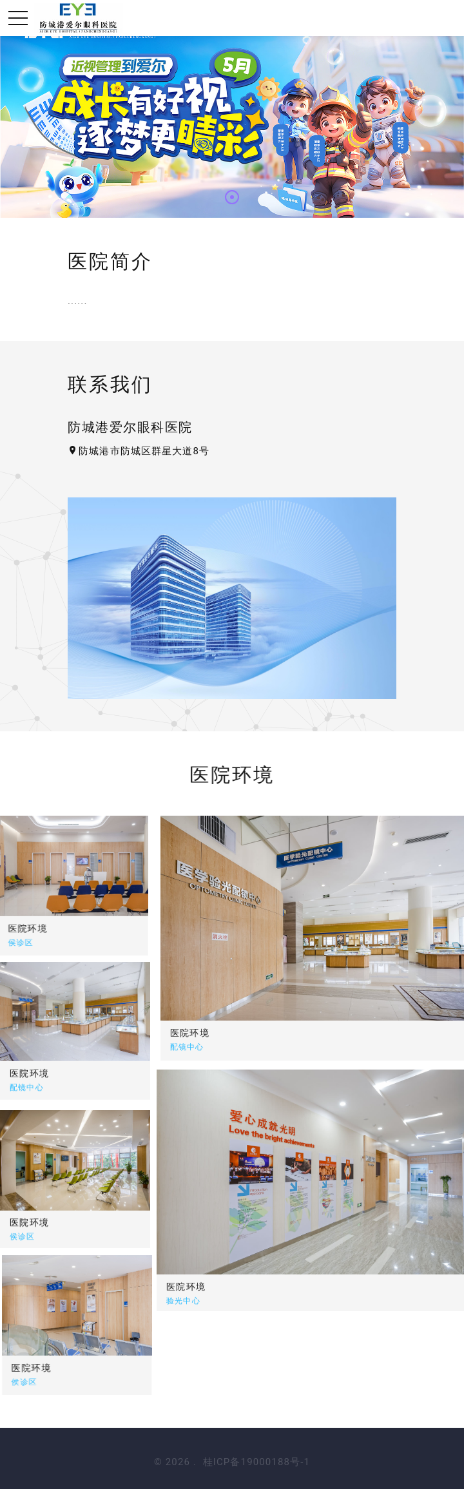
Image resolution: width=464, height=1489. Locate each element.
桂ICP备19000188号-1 (256, 1462)
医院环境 (272, 1033)
